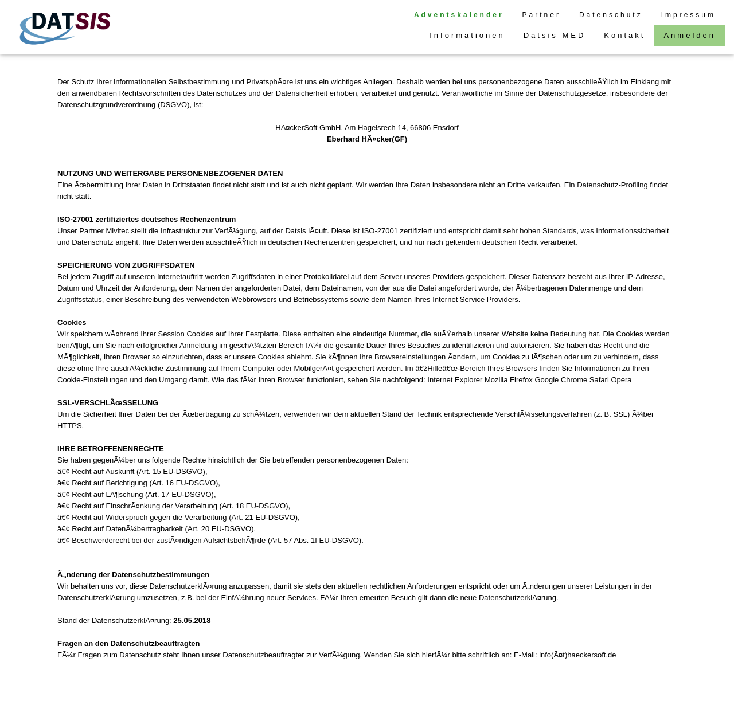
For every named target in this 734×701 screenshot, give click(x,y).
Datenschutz (611, 15)
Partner (541, 15)
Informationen (467, 35)
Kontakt (624, 35)
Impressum (688, 15)
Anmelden (689, 35)
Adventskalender (459, 15)
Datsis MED (555, 35)
